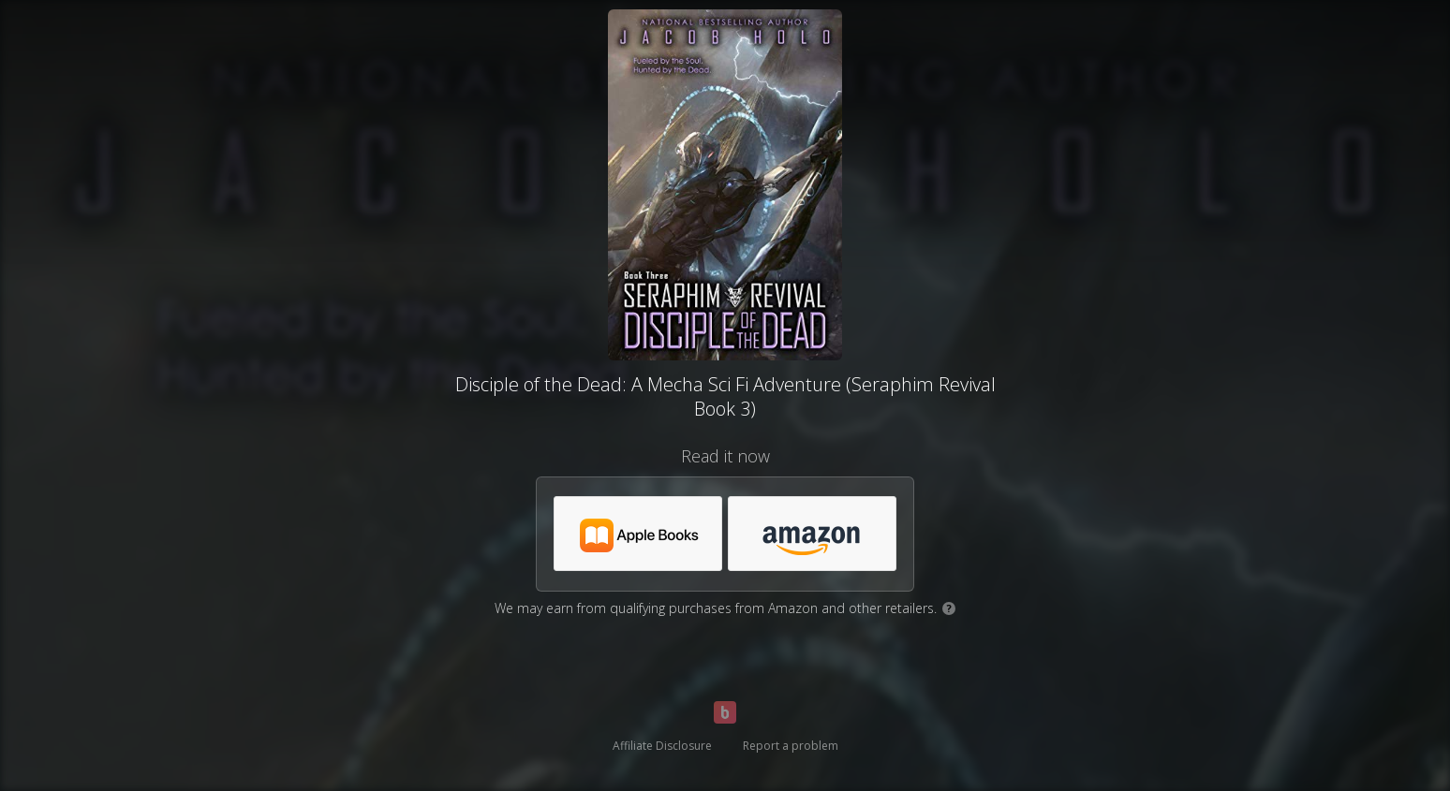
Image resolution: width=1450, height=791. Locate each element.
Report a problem (790, 746)
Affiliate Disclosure (662, 746)
